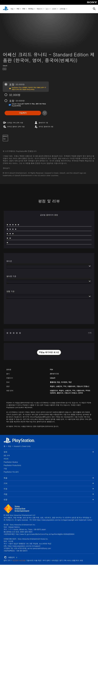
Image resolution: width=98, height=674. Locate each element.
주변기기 (39, 9)
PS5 (18, 9)
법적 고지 (7, 560)
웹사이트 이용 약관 (34, 560)
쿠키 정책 (46, 560)
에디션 (9, 261)
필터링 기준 (11, 276)
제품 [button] (49, 478)
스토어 (54, 9)
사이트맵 (54, 560)
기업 (5, 468)
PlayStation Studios (11, 462)
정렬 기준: (10, 291)
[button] (49, 352)
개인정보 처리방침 (18, 560)
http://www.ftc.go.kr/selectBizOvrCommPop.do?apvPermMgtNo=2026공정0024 (45, 534)
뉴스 (47, 9)
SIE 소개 (7, 455)
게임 (12, 9)
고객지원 (62, 9)
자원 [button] (49, 494)
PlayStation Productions (12, 465)
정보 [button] (49, 452)
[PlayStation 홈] (5, 9)
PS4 (23, 9)
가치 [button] (49, 483)
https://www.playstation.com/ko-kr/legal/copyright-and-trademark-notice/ (64, 520)
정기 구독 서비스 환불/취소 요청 (71, 560)
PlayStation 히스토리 (11, 472)
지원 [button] (49, 488)
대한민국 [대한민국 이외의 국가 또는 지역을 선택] (11, 557)
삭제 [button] (90, 332)
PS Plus (30, 9)
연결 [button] (49, 499)
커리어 (6, 459)
